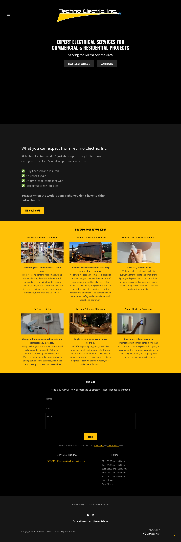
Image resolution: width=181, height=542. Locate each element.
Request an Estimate (79, 63)
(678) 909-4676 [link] (54, 461)
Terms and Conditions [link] (99, 504)
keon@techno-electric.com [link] (73, 461)
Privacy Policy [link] (99, 445)
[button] (8, 15)
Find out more (32, 210)
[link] (90, 15)
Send (90, 436)
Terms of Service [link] (113, 445)
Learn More (107, 63)
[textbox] (90, 397)
